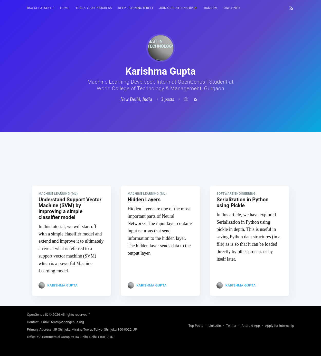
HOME (64, 8)
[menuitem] (40, 8)
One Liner (232, 8)
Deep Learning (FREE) (135, 8)
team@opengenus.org (67, 322)
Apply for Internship (279, 326)
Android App (251, 326)
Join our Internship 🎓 (178, 8)
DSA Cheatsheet (40, 8)
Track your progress (93, 8)
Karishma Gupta (62, 285)
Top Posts (195, 326)
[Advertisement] (160, 168)
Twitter (231, 326)
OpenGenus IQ (37, 315)
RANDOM (211, 8)
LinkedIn (215, 326)
